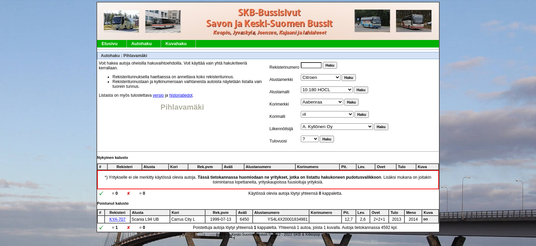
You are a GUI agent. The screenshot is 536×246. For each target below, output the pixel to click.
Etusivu (110, 43)
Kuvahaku (176, 43)
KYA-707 (117, 219)
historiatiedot (180, 95)
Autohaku (141, 43)
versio (158, 95)
